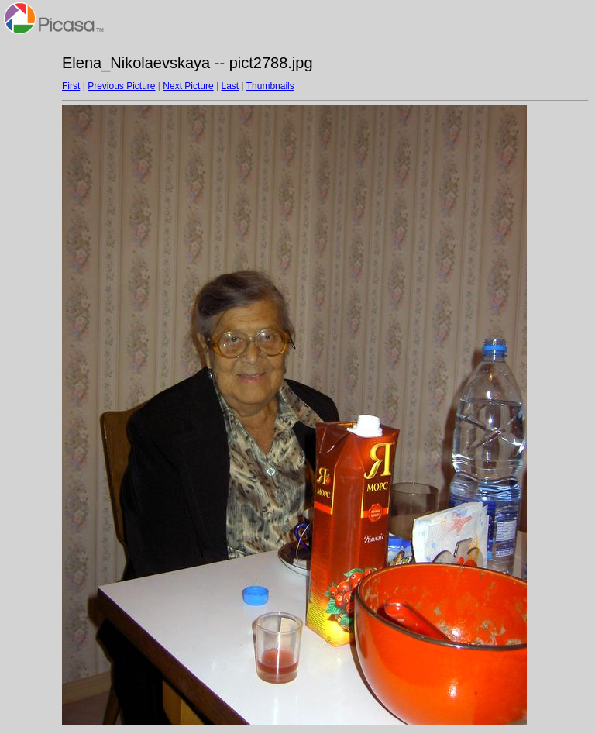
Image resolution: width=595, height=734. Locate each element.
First (71, 86)
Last (230, 86)
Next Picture (188, 86)
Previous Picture (121, 86)
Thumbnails (270, 86)
